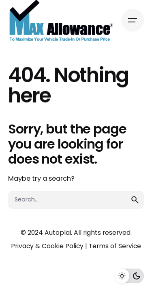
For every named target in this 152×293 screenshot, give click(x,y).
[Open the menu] (132, 20)
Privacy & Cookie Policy (47, 246)
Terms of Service (115, 246)
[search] (135, 200)
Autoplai (58, 232)
